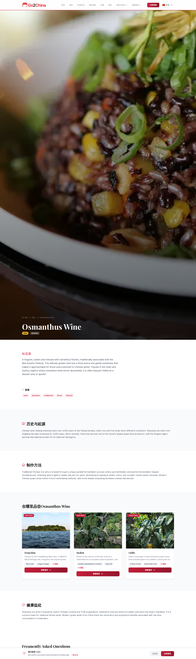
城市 (71, 5)
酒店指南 (92, 5)
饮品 (34, 317)
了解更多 (74, 655)
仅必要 (155, 653)
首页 (63, 5)
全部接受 (167, 653)
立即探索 (153, 5)
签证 (110, 5)
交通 (102, 5)
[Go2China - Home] (34, 5)
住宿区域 (80, 5)
